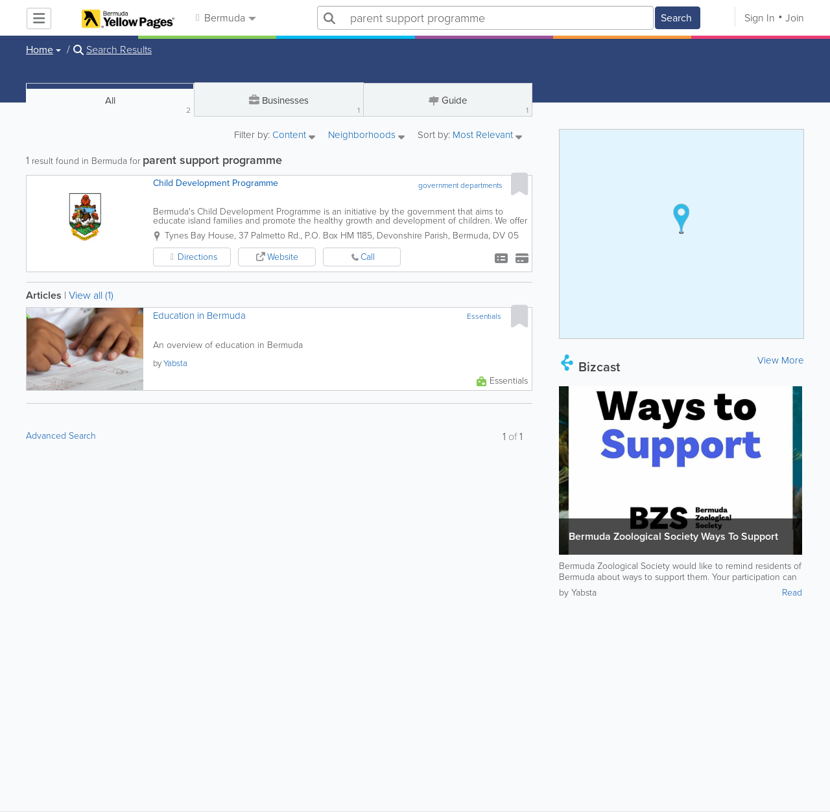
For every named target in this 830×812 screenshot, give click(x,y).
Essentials (484, 316)
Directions (197, 257)
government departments (460, 185)
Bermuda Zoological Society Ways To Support (673, 536)
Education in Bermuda (199, 316)
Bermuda (225, 17)
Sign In (759, 17)
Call (368, 257)
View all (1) (91, 295)
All (148, 104)
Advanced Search (61, 436)
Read (792, 592)
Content (293, 136)
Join (794, 17)
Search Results (119, 50)
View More (780, 360)
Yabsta (175, 363)
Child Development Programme (215, 183)
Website (282, 257)
